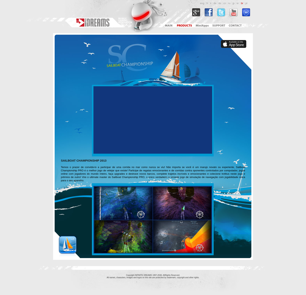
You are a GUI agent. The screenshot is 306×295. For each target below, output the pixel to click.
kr (238, 3)
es (220, 3)
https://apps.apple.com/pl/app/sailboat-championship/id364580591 (233, 44)
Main (168, 25)
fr (207, 3)
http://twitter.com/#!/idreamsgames (221, 12)
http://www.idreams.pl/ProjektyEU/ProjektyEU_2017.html (246, 12)
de (214, 3)
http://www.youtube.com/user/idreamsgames (234, 12)
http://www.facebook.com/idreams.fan (209, 12)
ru (229, 3)
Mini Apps (202, 25)
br (242, 3)
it (211, 3)
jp (234, 3)
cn (224, 3)
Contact (236, 25)
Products (185, 25)
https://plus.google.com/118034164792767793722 (196, 12)
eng (202, 3)
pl (246, 3)
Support (218, 25)
